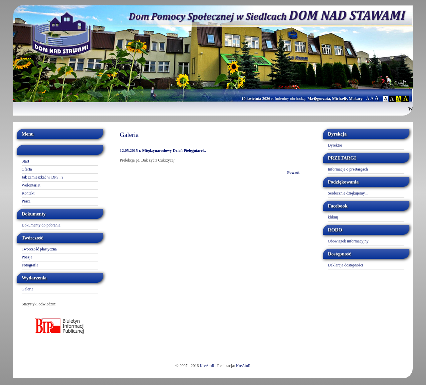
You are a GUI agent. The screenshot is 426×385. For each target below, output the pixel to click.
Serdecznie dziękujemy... (348, 193)
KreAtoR (207, 365)
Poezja (27, 257)
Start (25, 161)
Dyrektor (335, 145)
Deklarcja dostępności (345, 265)
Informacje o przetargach (348, 169)
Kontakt (28, 193)
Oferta (27, 169)
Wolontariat (31, 185)
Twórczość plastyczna (39, 249)
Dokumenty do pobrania (41, 225)
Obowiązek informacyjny (348, 241)
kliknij (333, 217)
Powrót (293, 172)
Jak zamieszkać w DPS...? (42, 177)
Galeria (27, 289)
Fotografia (30, 265)
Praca (26, 201)
